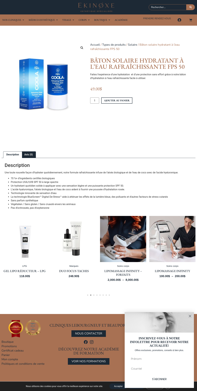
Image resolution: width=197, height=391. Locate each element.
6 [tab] (103, 295)
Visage (68, 20)
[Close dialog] (190, 316)
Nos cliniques (13, 20)
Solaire (132, 45)
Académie (121, 20)
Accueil (95, 45)
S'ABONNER (159, 379)
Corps (84, 20)
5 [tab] (100, 295)
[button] (82, 48)
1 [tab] (87, 295)
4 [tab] (96, 295)
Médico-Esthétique (43, 20)
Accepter (118, 386)
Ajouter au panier (117, 100)
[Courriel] (159, 368)
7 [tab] (106, 295)
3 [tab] (93, 295)
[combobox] (167, 7)
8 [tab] (109, 295)
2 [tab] (90, 295)
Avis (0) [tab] (28, 154)
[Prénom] (159, 359)
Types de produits (114, 45)
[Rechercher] (190, 7)
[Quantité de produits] (94, 100)
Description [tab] (12, 154)
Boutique (102, 20)
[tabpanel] (73, 252)
